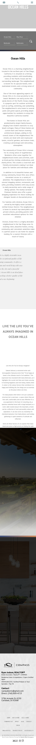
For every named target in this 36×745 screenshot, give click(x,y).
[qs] (22, 37)
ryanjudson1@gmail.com (12, 691)
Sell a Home (25, 718)
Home (8, 718)
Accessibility (29, 730)
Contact (29, 721)
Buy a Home (15, 718)
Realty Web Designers (27, 737)
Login (18, 725)
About (17, 721)
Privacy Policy (17, 730)
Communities (8, 721)
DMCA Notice (6, 730)
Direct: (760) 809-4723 (11, 693)
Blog (22, 721)
